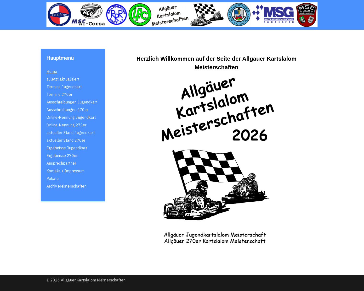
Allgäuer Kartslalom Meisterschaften (93, 280)
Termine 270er (59, 94)
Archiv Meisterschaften (66, 186)
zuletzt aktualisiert (62, 79)
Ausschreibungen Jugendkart (71, 102)
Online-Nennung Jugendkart (71, 117)
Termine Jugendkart (64, 86)
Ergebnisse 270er (62, 155)
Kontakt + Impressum (65, 170)
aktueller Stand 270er (65, 140)
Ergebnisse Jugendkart (66, 148)
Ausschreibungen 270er (67, 109)
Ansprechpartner (61, 163)
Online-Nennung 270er (66, 125)
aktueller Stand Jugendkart (70, 132)
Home (51, 71)
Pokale (52, 178)
